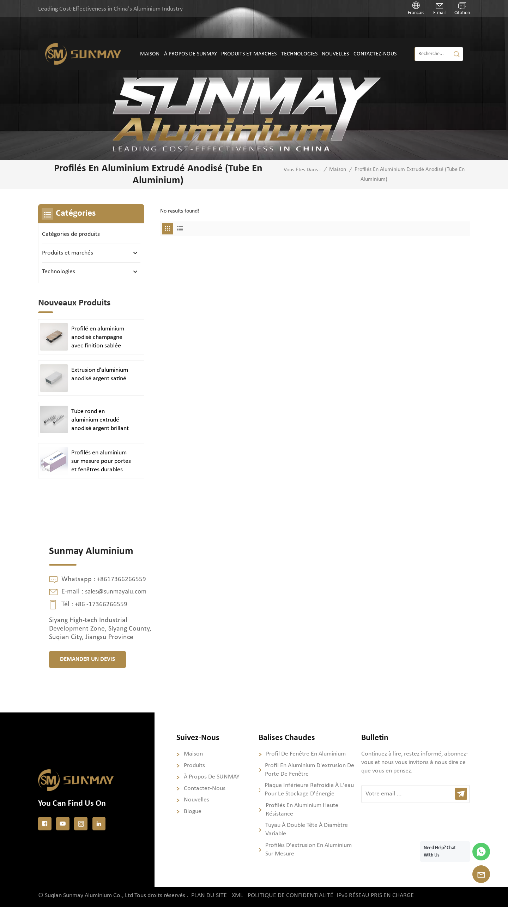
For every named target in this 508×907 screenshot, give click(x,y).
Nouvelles (335, 54)
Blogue (192, 811)
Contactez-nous (375, 54)
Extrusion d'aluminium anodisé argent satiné (99, 374)
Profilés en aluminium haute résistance (302, 809)
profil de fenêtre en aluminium (306, 754)
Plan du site (209, 895)
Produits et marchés (249, 54)
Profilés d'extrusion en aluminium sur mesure (308, 849)
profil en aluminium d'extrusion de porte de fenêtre (309, 769)
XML (237, 895)
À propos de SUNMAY (190, 54)
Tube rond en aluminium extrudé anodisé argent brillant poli (100, 420)
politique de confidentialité (291, 895)
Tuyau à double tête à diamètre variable (306, 829)
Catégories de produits (71, 234)
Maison (149, 54)
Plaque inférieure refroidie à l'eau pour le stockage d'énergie (309, 789)
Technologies (299, 54)
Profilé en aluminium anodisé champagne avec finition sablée (97, 337)
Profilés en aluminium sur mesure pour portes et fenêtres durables (101, 461)
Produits (194, 765)
